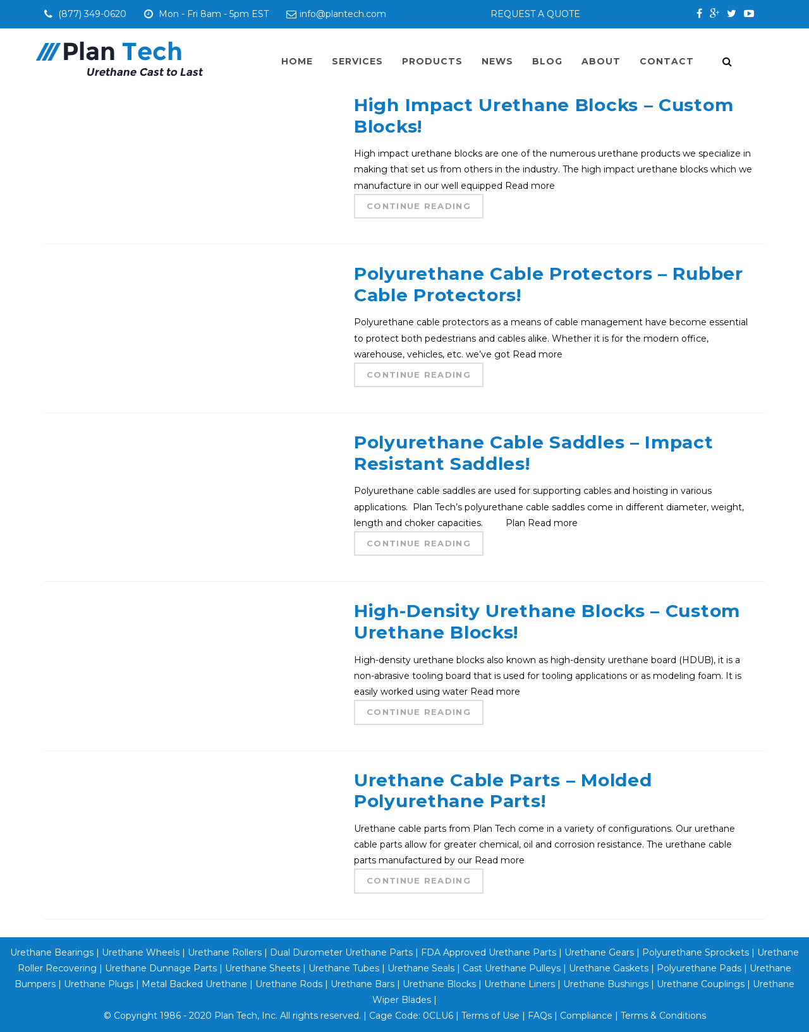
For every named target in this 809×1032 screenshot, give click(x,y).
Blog (547, 61)
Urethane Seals (420, 968)
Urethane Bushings (605, 984)
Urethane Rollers (225, 952)
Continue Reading (419, 206)
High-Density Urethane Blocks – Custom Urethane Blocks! (547, 621)
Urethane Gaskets (608, 968)
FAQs (540, 1015)
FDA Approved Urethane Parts (488, 952)
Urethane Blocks (439, 984)
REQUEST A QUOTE (535, 14)
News (497, 61)
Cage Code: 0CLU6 (411, 1015)
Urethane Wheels (139, 952)
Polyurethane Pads (699, 968)
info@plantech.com (336, 14)
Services (357, 61)
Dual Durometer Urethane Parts (341, 952)
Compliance (586, 1015)
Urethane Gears (599, 952)
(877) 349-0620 (94, 14)
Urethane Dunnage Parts (161, 968)
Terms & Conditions (663, 1015)
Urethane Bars (362, 984)
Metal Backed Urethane (194, 984)
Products (432, 61)
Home (297, 61)
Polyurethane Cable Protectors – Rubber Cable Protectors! (548, 284)
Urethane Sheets (262, 968)
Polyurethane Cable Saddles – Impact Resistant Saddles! (534, 452)
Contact (667, 61)
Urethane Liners (519, 984)
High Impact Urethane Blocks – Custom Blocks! (543, 115)
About (601, 61)
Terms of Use (490, 1015)
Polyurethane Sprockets (695, 952)
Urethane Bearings (52, 952)
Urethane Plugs (98, 984)
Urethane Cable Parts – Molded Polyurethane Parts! (503, 790)
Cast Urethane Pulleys (512, 968)
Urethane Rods (288, 984)
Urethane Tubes (343, 968)
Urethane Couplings (701, 984)
